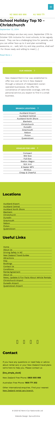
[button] (27, 70)
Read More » (6, 55)
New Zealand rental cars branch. (18, 390)
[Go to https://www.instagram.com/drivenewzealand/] (24, 342)
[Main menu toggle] (51, 7)
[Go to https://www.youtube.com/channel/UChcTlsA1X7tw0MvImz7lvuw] (37, 342)
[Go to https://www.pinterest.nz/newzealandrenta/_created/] (31, 342)
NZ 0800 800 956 (18, 14)
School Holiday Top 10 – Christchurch (22, 22)
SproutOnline (34, 416)
